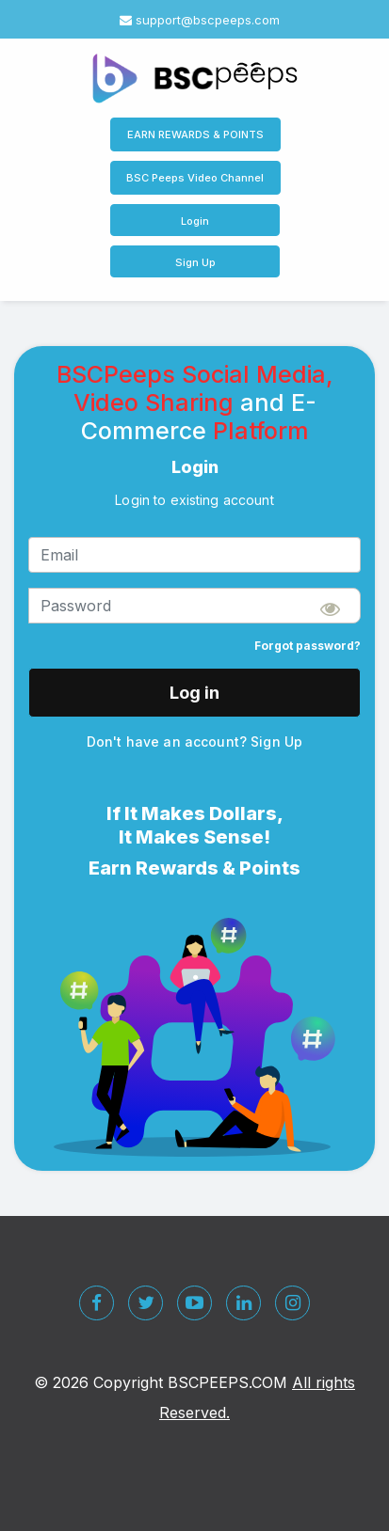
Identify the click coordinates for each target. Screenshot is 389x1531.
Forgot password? (307, 646)
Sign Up (195, 262)
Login (195, 221)
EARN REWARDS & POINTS (195, 134)
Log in (194, 692)
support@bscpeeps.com (200, 19)
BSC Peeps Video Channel (195, 177)
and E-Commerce (198, 416)
